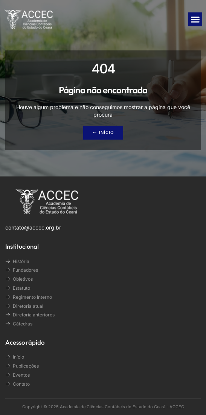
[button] (195, 19)
